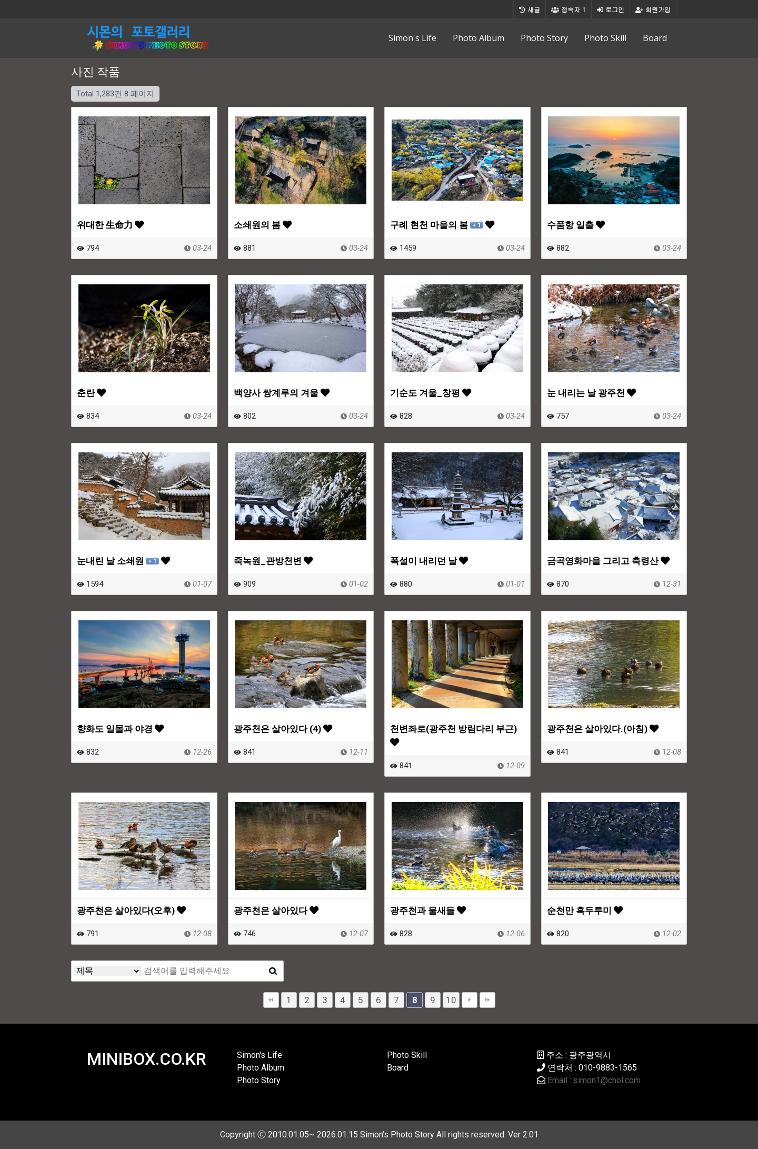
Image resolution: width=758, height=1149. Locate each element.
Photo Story (544, 38)
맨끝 (487, 1000)
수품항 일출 (576, 225)
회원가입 (653, 9)
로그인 (610, 9)
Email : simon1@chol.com (594, 1080)
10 (451, 1000)
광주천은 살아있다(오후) (131, 910)
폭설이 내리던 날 (429, 561)
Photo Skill (605, 38)
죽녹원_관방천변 (273, 561)
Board (655, 38)
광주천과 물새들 (428, 910)
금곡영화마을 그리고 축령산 (608, 561)
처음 (271, 1000)
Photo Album (478, 38)
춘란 (91, 393)
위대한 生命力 (110, 225)
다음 (469, 1000)
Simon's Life (412, 38)
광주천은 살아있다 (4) (283, 729)
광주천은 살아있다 (276, 910)
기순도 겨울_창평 (430, 393)
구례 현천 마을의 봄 (442, 225)
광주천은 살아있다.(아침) (603, 729)
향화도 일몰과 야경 (120, 729)
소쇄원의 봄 (263, 225)
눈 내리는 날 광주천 (591, 393)
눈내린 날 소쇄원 (123, 561)
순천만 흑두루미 (585, 910)
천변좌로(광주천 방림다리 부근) (453, 735)
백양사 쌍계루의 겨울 (282, 393)
